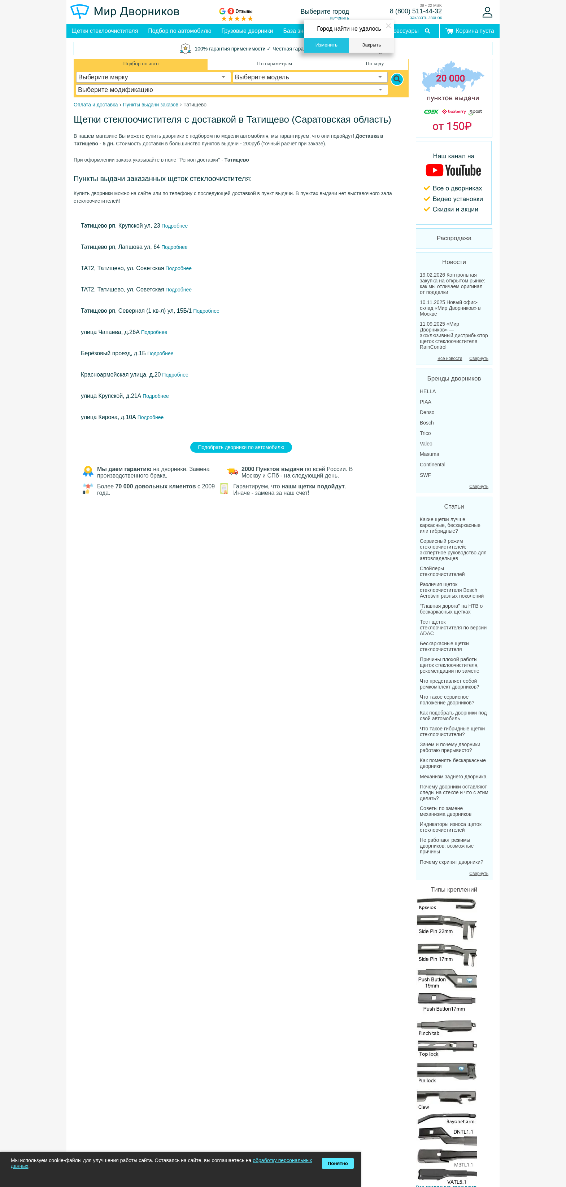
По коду (375, 63)
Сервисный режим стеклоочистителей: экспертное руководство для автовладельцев (453, 549)
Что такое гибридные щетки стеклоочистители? (452, 731)
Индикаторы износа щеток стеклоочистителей (451, 827)
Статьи (454, 506)
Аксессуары (403, 31)
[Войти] (487, 12)
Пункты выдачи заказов (150, 104)
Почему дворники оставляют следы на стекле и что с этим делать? (454, 792)
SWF (425, 475)
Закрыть (371, 45)
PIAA (425, 402)
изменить (339, 18)
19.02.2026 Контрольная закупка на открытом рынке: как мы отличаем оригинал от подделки (453, 283)
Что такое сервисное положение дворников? (447, 699)
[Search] (397, 79)
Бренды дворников (454, 378)
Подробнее (174, 226)
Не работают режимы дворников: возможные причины (447, 845)
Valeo (426, 444)
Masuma (429, 454)
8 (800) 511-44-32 (416, 11)
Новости (454, 262)
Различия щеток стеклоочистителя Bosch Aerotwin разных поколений (452, 590)
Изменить (326, 45)
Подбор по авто (140, 63)
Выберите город (325, 11)
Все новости (449, 358)
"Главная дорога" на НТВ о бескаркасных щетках (451, 609)
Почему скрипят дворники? (451, 862)
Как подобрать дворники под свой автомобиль (453, 715)
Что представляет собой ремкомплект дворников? (449, 684)
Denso (427, 412)
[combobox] (153, 77)
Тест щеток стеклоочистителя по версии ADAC (453, 627)
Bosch (427, 423)
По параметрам (274, 63)
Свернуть (478, 358)
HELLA (428, 391)
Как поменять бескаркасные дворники (453, 763)
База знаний (300, 31)
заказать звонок (426, 17)
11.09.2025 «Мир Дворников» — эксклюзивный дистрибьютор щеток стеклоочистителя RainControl (454, 335)
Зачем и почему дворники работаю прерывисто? (450, 747)
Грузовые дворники (247, 31)
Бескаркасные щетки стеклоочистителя (444, 646)
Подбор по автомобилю (179, 31)
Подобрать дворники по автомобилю (241, 447)
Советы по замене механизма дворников (445, 811)
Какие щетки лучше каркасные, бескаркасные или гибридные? (450, 525)
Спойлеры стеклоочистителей (442, 571)
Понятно (338, 1163)
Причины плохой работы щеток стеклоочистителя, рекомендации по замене (449, 665)
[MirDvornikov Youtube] (454, 183)
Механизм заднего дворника (453, 776)
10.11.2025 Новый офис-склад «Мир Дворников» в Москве (450, 308)
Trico (425, 433)
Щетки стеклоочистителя (104, 31)
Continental (432, 464)
